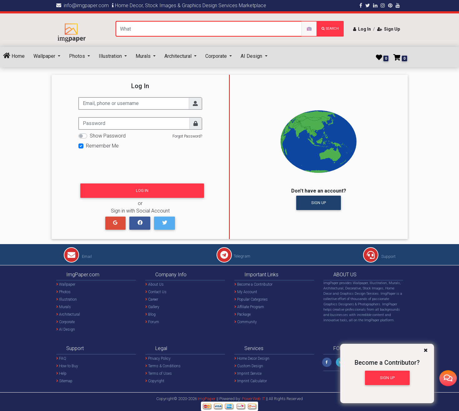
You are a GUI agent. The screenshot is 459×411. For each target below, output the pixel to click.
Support (379, 256)
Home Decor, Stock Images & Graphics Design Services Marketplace (189, 5)
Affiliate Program (249, 307)
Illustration (111, 56)
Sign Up (388, 29)
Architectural (178, 56)
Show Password (108, 136)
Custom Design (248, 366)
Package (242, 314)
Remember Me (102, 146)
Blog (150, 314)
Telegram (233, 256)
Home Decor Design (251, 358)
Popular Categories (251, 299)
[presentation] (125, 164)
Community (245, 322)
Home (14, 56)
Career (151, 299)
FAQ (61, 358)
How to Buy (67, 366)
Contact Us (156, 292)
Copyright (154, 381)
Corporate (216, 56)
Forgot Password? (187, 136)
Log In (362, 29)
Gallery (152, 307)
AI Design (252, 56)
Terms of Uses (158, 373)
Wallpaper (45, 56)
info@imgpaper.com (82, 5)
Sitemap (64, 381)
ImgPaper (207, 398)
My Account (245, 292)
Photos (77, 56)
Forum (152, 322)
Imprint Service (248, 373)
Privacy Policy (158, 358)
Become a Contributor (253, 284)
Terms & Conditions (163, 366)
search (330, 29)
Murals (144, 56)
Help (61, 373)
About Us (154, 284)
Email (78, 256)
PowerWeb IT (254, 398)
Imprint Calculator (250, 381)
